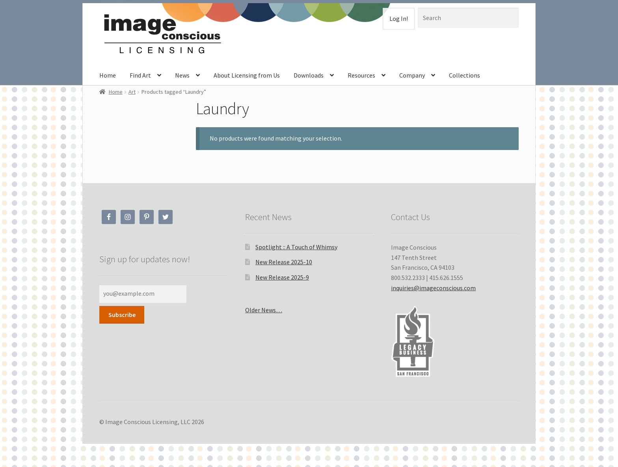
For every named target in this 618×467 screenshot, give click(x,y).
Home (107, 75)
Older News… (263, 310)
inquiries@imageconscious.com (433, 288)
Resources (361, 75)
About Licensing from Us (247, 75)
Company (412, 75)
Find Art (140, 75)
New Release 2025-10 (283, 262)
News (182, 75)
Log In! (398, 18)
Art (132, 91)
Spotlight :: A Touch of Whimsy (296, 247)
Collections (464, 75)
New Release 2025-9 (282, 277)
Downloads (309, 75)
